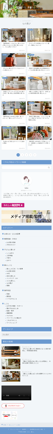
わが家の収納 (11, 242)
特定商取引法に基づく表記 (36, 429)
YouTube (10, 315)
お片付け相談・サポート (15, 306)
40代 (8, 273)
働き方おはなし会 (12, 308)
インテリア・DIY (12, 278)
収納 (8, 294)
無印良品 (7, 290)
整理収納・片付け (10, 239)
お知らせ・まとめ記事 (12, 234)
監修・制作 (10, 311)
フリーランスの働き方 (14, 318)
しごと (6, 303)
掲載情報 (10, 313)
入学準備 (10, 255)
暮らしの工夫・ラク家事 (15, 269)
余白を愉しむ (11, 276)
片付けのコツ (11, 245)
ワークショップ (12, 323)
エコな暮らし (11, 281)
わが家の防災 (11, 271)
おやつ (9, 260)
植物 (8, 285)
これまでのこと (12, 320)
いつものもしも (12, 299)
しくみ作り (10, 253)
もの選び (10, 283)
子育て (9, 258)
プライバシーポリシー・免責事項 (18, 429)
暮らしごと (8, 265)
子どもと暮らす (9, 249)
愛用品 (9, 296)
